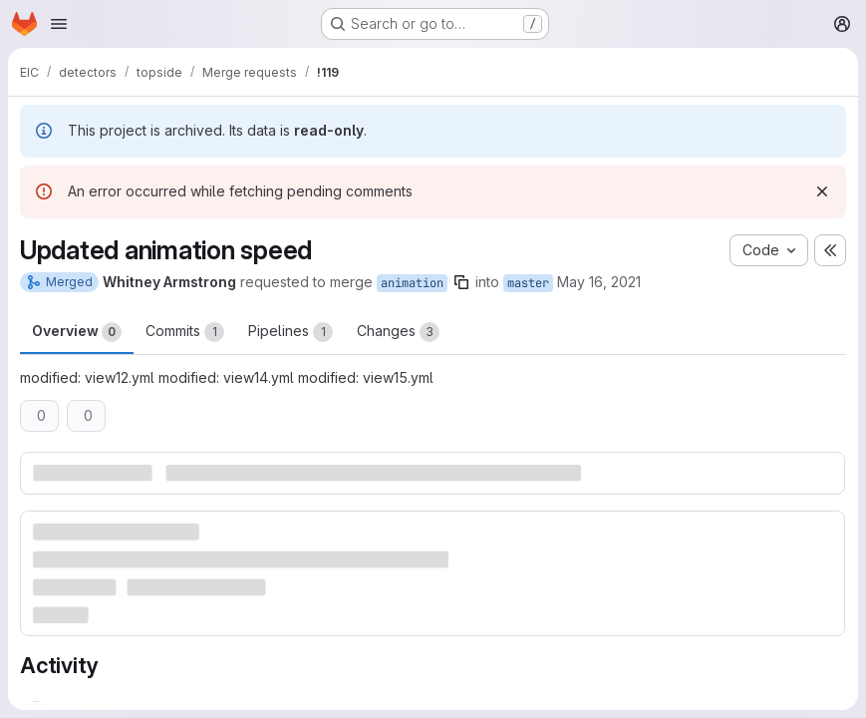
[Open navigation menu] (59, 24)
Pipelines (290, 332)
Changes (398, 332)
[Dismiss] (822, 191)
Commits (184, 332)
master (528, 283)
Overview (77, 332)
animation (412, 283)
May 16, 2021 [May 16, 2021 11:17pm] (599, 281)
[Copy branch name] (461, 282)
